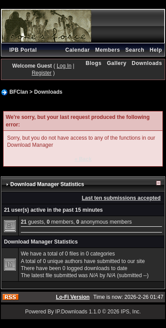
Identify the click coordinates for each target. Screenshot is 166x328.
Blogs (94, 63)
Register (42, 73)
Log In (64, 66)
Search (134, 50)
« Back (83, 159)
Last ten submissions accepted (121, 198)
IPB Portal (23, 50)
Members (107, 50)
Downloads (147, 63)
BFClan (18, 92)
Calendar (78, 50)
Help (156, 50)
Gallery (116, 63)
